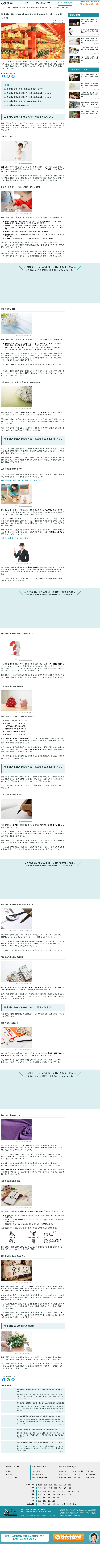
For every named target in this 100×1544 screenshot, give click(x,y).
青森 (45, 1485)
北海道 (40, 1485)
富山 (63, 1491)
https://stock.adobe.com (25, 163)
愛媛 (39, 1501)
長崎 (49, 1504)
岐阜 (49, 1491)
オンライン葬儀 (78, 1471)
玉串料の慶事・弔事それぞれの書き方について (25, 89)
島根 (49, 1498)
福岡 (39, 1504)
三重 (69, 1494)
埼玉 (50, 1488)
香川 (44, 1501)
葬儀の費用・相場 (65, 1478)
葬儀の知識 (25, 7)
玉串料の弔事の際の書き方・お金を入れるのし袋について (29, 97)
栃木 (69, 1488)
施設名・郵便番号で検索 (39, 1478)
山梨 (78, 1491)
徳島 (49, 1501)
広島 (44, 1498)
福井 (73, 1491)
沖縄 (74, 1504)
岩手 (50, 1485)
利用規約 (9, 1474)
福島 (69, 1485)
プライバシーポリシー (13, 1478)
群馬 (65, 1488)
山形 (65, 1485)
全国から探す (36, 1471)
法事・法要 (77, 1474)
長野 (58, 1491)
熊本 (53, 1504)
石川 (68, 1491)
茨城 (60, 1488)
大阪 (39, 1494)
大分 (58, 1504)
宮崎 (63, 1504)
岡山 (39, 1498)
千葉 (55, 1488)
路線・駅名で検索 (37, 1474)
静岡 (44, 1491)
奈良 (58, 1494)
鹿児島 (69, 1504)
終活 (87, 1478)
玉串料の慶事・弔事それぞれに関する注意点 (24, 101)
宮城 (55, 1485)
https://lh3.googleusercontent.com (22, 930)
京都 (49, 1494)
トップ (25, 3)
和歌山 (64, 1494)
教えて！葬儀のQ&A (65, 3)
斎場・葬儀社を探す (43, 3)
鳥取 (53, 1498)
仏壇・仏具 (89, 1471)
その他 (92, 1478)
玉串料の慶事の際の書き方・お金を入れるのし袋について (29, 93)
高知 (53, 1501)
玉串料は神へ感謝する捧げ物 (18, 105)
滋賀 (53, 1494)
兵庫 (44, 1494)
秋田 (60, 1485)
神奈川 (45, 1488)
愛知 (39, 1491)
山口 (58, 1498)
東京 (39, 1488)
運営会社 (9, 1471)
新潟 (53, 1491)
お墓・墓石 (77, 1478)
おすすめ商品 (90, 1474)
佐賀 (44, 1504)
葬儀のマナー (63, 1474)
